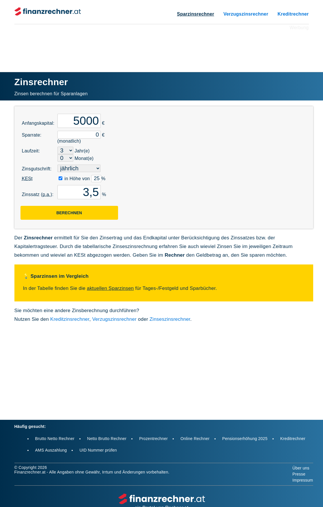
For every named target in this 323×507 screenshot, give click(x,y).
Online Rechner (195, 438)
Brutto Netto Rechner (54, 438)
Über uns (300, 468)
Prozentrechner (153, 438)
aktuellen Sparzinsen (110, 288)
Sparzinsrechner (195, 14)
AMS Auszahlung (51, 450)
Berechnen (69, 212)
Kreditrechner (293, 14)
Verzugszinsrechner (245, 14)
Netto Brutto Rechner (106, 438)
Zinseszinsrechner (170, 319)
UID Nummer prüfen (98, 450)
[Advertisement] (162, 44)
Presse (298, 474)
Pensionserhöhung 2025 (245, 438)
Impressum (302, 480)
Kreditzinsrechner (69, 319)
